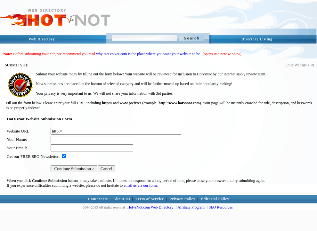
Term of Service (150, 199)
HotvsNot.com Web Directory (150, 207)
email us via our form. (141, 185)
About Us (121, 199)
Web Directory (41, 39)
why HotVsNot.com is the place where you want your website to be (148, 54)
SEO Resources (221, 207)
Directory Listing (256, 39)
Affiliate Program (191, 207)
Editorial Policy (215, 199)
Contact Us (98, 199)
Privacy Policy (182, 199)
